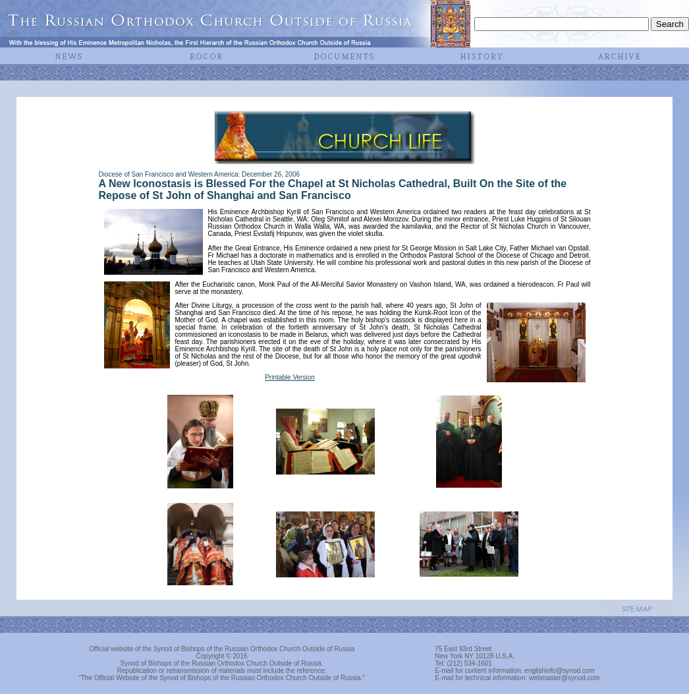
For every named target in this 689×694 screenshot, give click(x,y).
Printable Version (290, 377)
